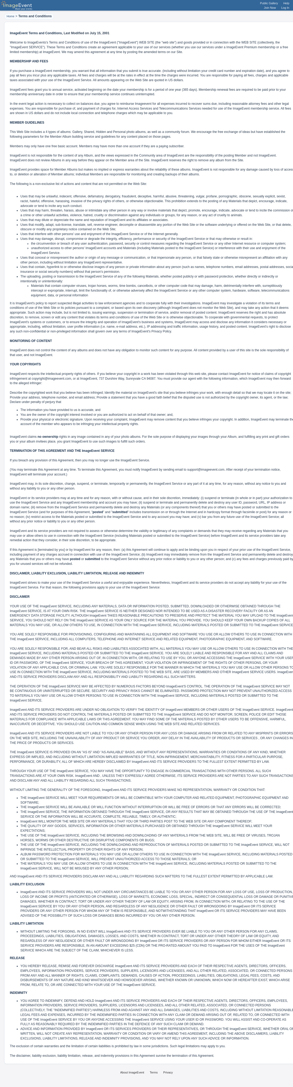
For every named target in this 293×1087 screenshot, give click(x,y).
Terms (154, 1072)
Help (286, 3)
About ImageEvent (132, 1072)
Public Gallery (269, 3)
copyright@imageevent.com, (52, 378)
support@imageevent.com (205, 469)
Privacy (168, 1072)
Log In (285, 7)
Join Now (270, 7)
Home (10, 16)
